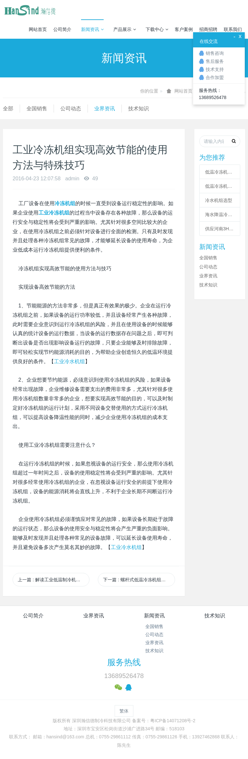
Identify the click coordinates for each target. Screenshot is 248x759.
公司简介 (62, 29)
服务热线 (124, 662)
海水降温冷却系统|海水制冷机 (219, 214)
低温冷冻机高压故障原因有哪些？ (219, 186)
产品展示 (124, 29)
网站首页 (38, 29)
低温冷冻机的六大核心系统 (219, 172)
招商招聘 (208, 29)
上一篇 (53, 579)
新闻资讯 (92, 29)
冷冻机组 (65, 203)
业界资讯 (104, 108)
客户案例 (184, 29)
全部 (8, 108)
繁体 (124, 711)
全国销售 (36, 108)
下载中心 (157, 29)
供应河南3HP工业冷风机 (219, 228)
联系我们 (233, 29)
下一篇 (139, 579)
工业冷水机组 (69, 361)
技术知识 (138, 108)
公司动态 (70, 108)
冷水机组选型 (218, 200)
